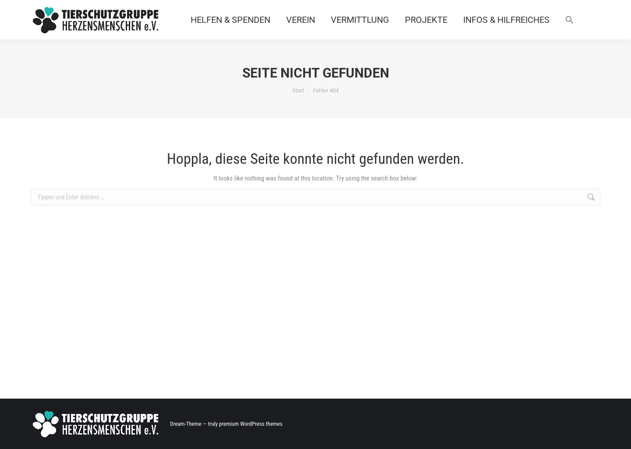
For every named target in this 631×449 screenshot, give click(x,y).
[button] (570, 20)
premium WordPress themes (251, 424)
